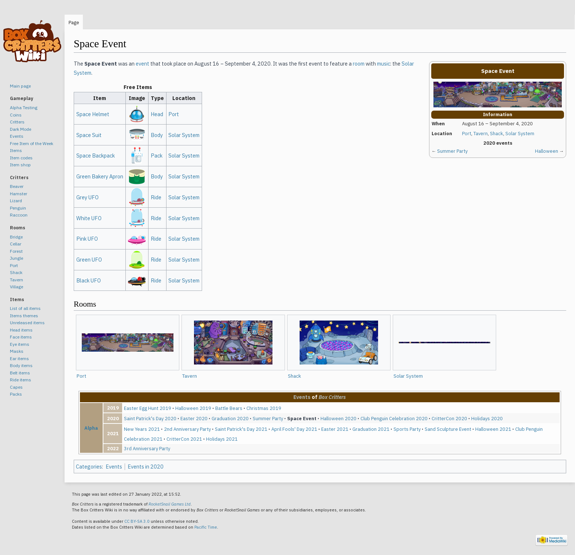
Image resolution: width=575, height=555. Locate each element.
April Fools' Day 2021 (294, 429)
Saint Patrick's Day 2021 (241, 429)
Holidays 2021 (222, 439)
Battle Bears (228, 408)
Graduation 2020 (230, 418)
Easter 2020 (194, 418)
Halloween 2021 (493, 429)
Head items (21, 330)
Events (302, 397)
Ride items (20, 379)
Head (157, 114)
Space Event (301, 418)
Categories (89, 466)
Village (16, 286)
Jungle (16, 258)
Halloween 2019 (193, 408)
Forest (16, 251)
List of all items (25, 308)
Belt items (20, 372)
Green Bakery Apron (99, 176)
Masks (16, 351)
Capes (16, 387)
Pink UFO (87, 238)
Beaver (16, 186)
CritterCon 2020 (449, 418)
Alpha (91, 428)
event (142, 63)
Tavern (480, 133)
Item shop (20, 164)
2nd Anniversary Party (187, 429)
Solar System (519, 133)
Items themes (24, 315)
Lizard (16, 200)
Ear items (19, 358)
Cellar (15, 244)
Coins (16, 115)
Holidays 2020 (487, 418)
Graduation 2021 (370, 429)
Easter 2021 (334, 429)
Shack (496, 133)
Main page (20, 86)
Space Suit (89, 135)
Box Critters (332, 397)
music (383, 63)
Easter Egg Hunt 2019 (147, 408)
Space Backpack (95, 155)
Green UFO (89, 259)
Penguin (18, 208)
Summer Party (452, 151)
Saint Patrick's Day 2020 (150, 418)
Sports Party (407, 429)
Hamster (18, 193)
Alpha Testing (23, 107)
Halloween (546, 151)
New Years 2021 (142, 429)
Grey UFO (87, 197)
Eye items (19, 344)
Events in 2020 (146, 466)
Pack (156, 155)
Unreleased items (27, 322)
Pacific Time (205, 527)
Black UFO (88, 280)
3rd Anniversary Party (147, 448)
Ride (156, 197)
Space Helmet (92, 114)
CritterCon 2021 (184, 439)
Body (157, 135)
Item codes (21, 157)
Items (16, 150)
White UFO (89, 218)
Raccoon (19, 215)
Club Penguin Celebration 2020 (394, 418)
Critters (17, 122)
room (359, 63)
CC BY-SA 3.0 (137, 521)
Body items (21, 365)
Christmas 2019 (263, 408)
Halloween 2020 (338, 418)
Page (74, 22)
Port (466, 133)
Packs (16, 394)
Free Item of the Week (31, 143)
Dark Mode (20, 129)
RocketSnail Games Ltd (170, 504)
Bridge (16, 237)
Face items (21, 337)
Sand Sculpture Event (448, 429)
